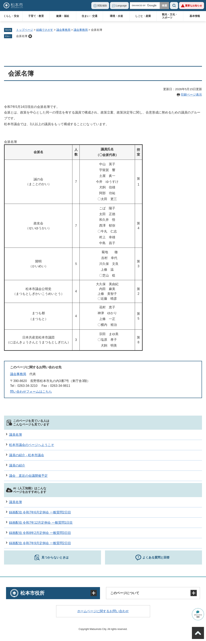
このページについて (124, 593)
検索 (174, 5)
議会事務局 (63, 29)
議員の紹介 (17, 465)
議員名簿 (15, 434)
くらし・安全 (11, 16)
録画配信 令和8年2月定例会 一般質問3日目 (40, 533)
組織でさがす (44, 29)
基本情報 (195, 16)
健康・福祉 (62, 16)
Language (121, 5)
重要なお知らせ (193, 5)
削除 (30, 36)
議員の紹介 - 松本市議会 (26, 455)
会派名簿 (21, 36)
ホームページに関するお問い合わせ (103, 611)
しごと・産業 (143, 16)
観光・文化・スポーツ (170, 16)
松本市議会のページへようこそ (31, 445)
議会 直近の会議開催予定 (28, 475)
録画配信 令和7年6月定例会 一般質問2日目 (40, 512)
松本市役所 (32, 593)
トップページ (24, 29)
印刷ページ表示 (191, 94)
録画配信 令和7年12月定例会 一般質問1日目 (41, 522)
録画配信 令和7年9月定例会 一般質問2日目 (40, 543)
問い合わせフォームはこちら (31, 391)
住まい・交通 (89, 16)
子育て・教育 (36, 16)
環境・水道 (116, 16)
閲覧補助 (102, 5)
